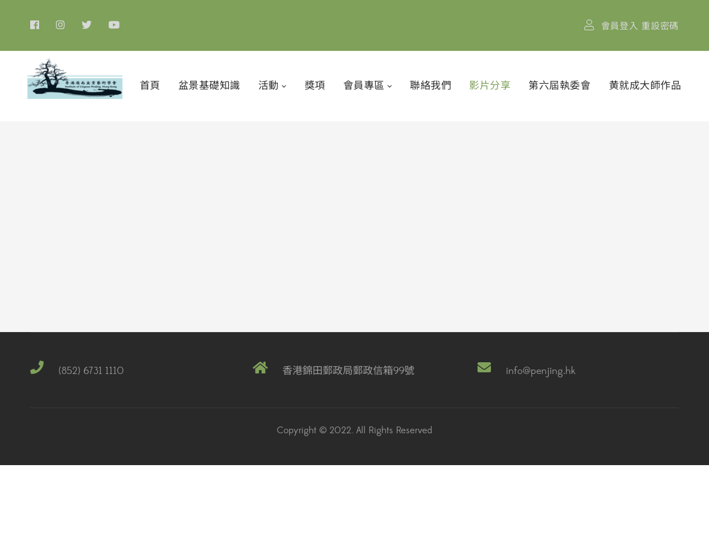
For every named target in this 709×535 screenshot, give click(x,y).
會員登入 (620, 26)
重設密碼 (660, 26)
